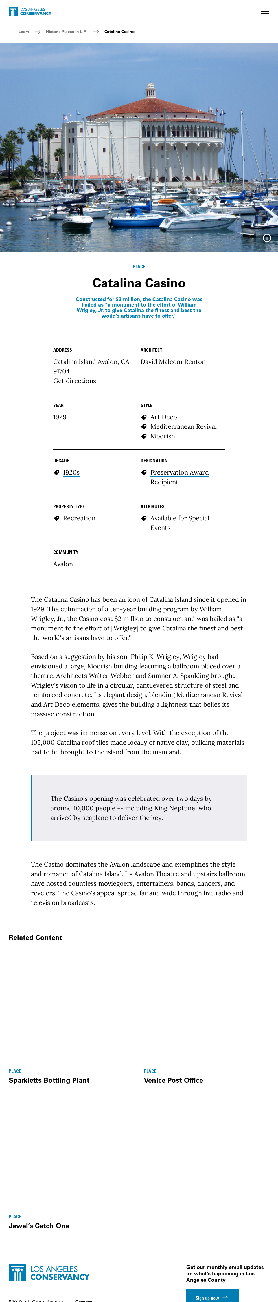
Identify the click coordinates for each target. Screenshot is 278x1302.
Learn (24, 31)
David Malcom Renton (173, 362)
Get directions (74, 381)
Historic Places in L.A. (67, 31)
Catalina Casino (119, 31)
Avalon (63, 564)
